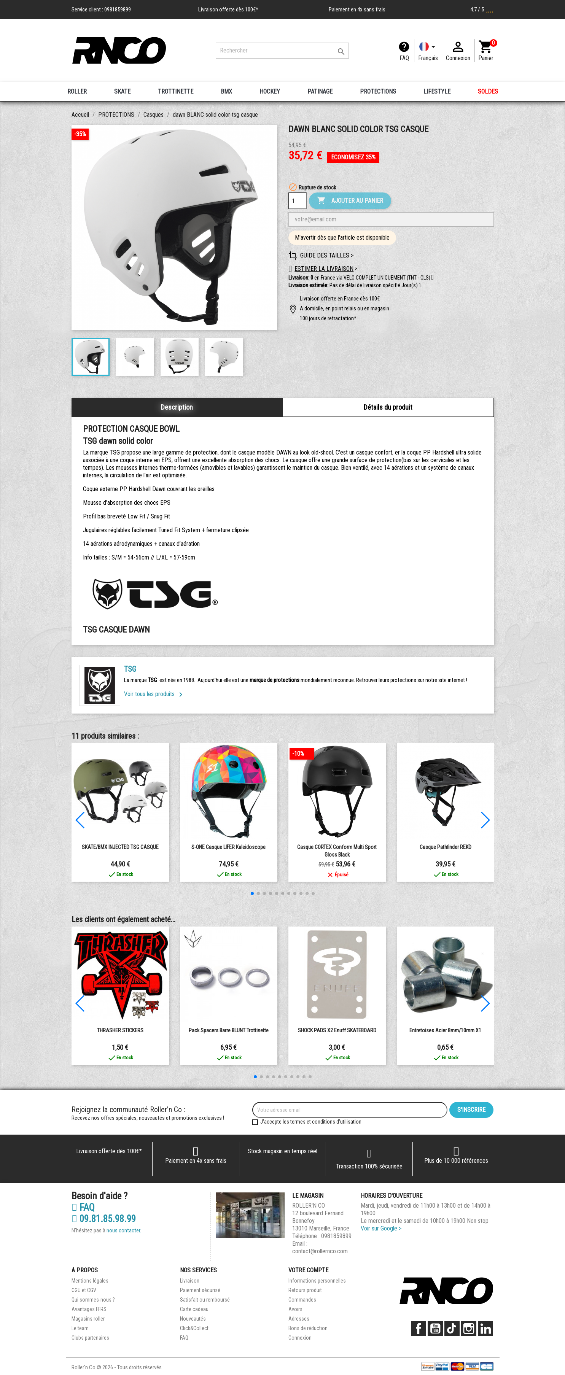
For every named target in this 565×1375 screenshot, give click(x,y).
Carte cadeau (194, 1309)
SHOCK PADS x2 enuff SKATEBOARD (337, 1030)
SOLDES (488, 91)
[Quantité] (297, 200)
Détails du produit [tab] (388, 407)
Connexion (300, 1338)
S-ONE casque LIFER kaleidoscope (228, 847)
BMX (226, 91)
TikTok (452, 1328)
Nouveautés (193, 1319)
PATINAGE (320, 91)
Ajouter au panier (350, 201)
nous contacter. (124, 1230)
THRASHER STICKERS (120, 1030)
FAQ (404, 58)
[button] (420, 285)
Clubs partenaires (90, 1338)
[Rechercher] (282, 51)
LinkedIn (485, 1328)
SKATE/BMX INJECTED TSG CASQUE (120, 847)
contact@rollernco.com (320, 1251)
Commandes (302, 1300)
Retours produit (305, 1290)
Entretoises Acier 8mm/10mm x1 (445, 1030)
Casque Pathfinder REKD (445, 847)
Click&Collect (194, 1328)
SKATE (122, 91)
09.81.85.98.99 (104, 1219)
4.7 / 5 (482, 9)
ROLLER (77, 91)
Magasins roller (88, 1319)
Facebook (418, 1328)
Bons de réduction (308, 1328)
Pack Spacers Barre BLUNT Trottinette (229, 1030)
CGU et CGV (84, 1290)
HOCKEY (269, 91)
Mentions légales (90, 1281)
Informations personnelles (317, 1281)
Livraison (189, 1281)
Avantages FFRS (89, 1309)
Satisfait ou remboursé (205, 1300)
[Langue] (428, 50)
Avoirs (295, 1309)
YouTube (435, 1328)
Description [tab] (177, 407)
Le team (80, 1328)
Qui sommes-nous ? (93, 1300)
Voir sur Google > (381, 1228)
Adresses (298, 1319)
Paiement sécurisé (200, 1290)
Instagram (468, 1328)
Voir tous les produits (154, 694)
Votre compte (308, 1270)
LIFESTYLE (436, 91)
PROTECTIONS (378, 91)
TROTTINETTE (175, 91)
